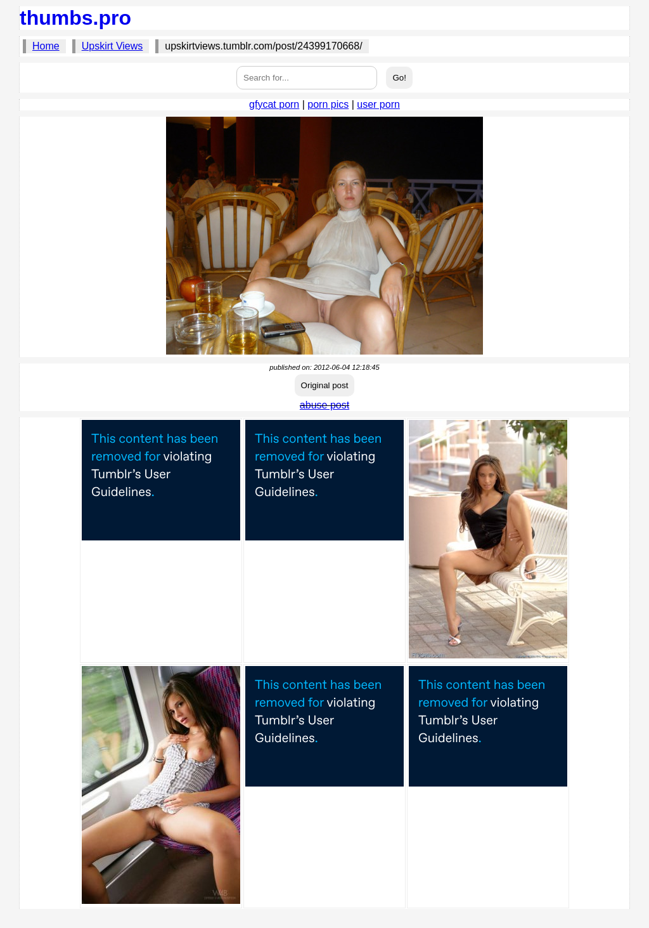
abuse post (324, 405)
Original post (325, 385)
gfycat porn (274, 104)
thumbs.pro (75, 17)
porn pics (328, 104)
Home (46, 46)
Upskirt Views (112, 46)
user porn (378, 104)
